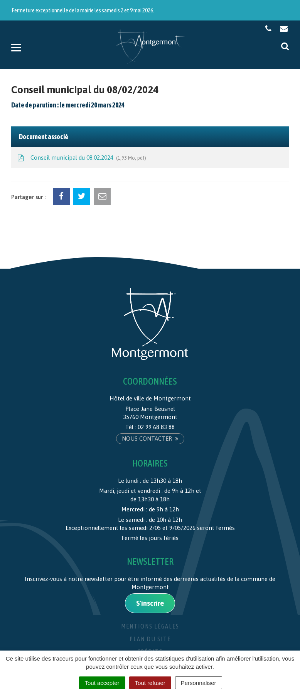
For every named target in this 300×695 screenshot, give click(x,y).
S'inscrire (150, 603)
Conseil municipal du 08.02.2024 (81, 158)
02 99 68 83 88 (156, 427)
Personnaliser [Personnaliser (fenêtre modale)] (198, 683)
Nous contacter (150, 438)
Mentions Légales (150, 626)
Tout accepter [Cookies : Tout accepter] (102, 683)
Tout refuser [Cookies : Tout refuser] (150, 683)
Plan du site (150, 638)
